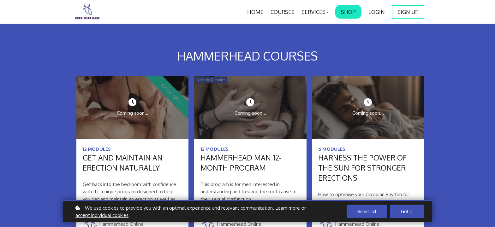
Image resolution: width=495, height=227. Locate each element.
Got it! (407, 211)
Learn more (288, 208)
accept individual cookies (101, 215)
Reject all (366, 211)
